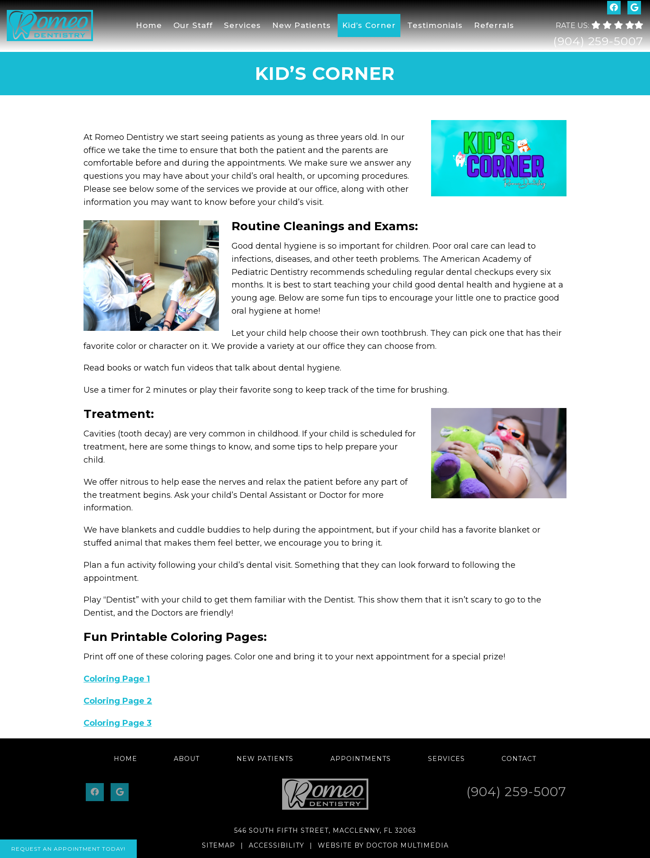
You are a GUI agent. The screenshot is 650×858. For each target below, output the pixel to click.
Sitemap (218, 845)
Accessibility (276, 845)
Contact (518, 759)
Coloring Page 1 (117, 679)
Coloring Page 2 (118, 701)
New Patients (301, 25)
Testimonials (435, 25)
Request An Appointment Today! (68, 848)
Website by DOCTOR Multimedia (383, 845)
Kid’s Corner (369, 25)
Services (242, 25)
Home (149, 25)
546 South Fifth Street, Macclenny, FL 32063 (325, 830)
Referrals (494, 25)
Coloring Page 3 (118, 723)
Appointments (360, 759)
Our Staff (193, 25)
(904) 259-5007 (598, 41)
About (187, 759)
